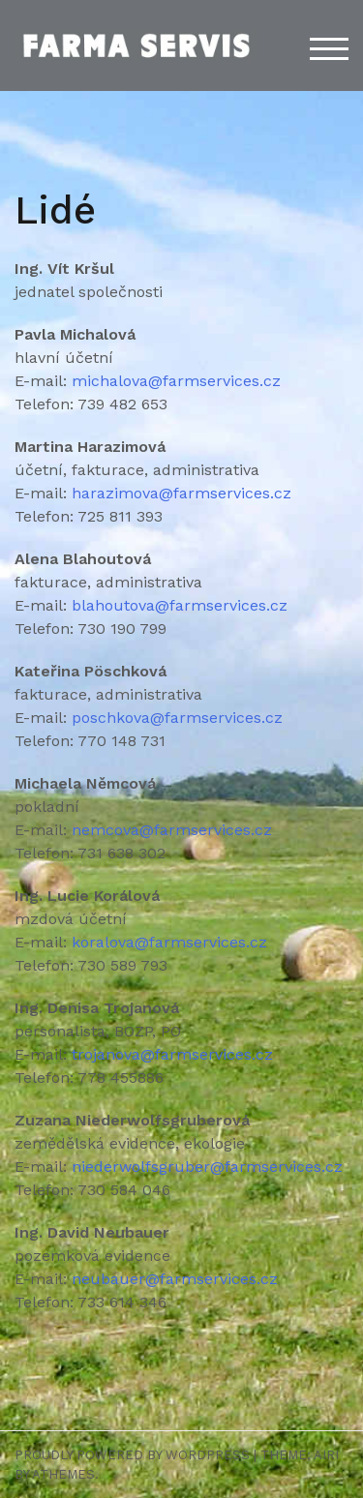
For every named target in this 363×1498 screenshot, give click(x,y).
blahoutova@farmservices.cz (179, 605)
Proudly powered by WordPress (132, 1455)
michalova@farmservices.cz (176, 381)
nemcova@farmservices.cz (172, 830)
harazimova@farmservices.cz (181, 493)
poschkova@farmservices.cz (177, 717)
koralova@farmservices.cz (169, 942)
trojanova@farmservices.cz (172, 1054)
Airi (326, 1455)
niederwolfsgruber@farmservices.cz (207, 1166)
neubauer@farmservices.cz (175, 1279)
